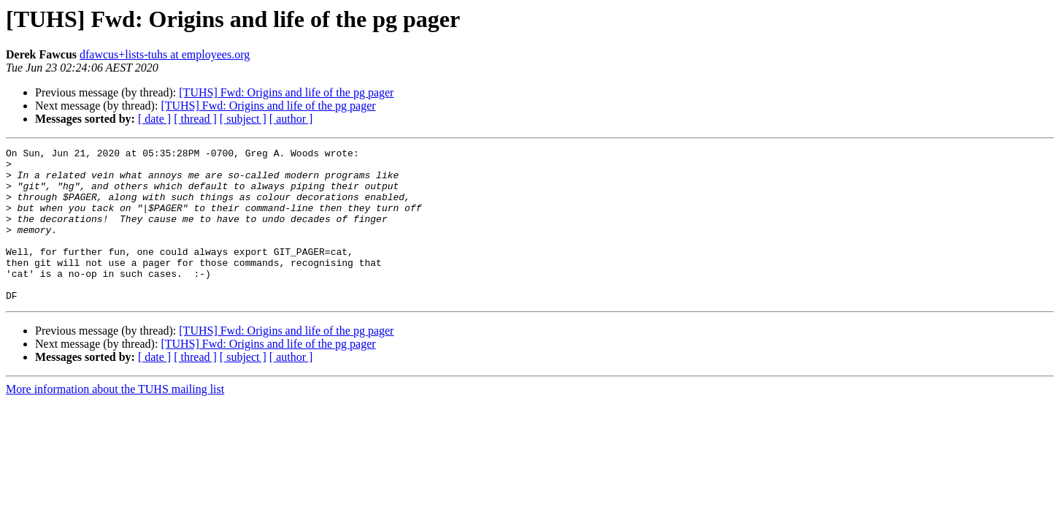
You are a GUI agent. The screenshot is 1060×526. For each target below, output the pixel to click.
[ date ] (154, 119)
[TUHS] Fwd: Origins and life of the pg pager (286, 92)
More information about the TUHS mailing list (115, 419)
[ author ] (291, 119)
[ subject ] (243, 119)
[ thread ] (195, 119)
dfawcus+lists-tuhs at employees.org (165, 54)
